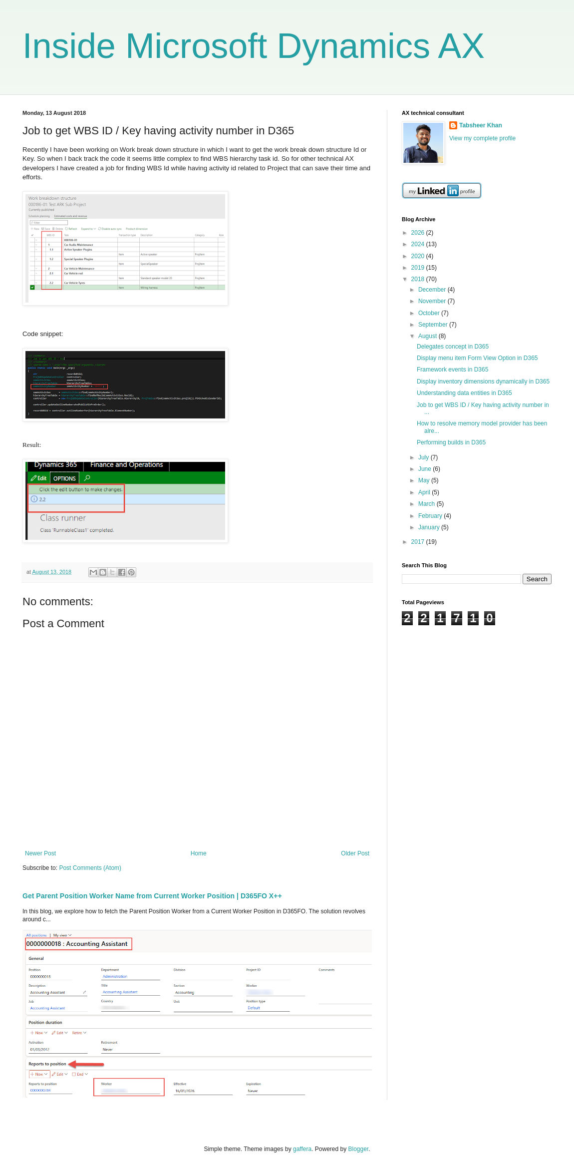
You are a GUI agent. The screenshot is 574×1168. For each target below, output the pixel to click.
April (425, 492)
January (429, 527)
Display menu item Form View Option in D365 (477, 358)
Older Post (355, 853)
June (425, 468)
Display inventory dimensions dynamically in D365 (483, 381)
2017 (418, 541)
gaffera (302, 1149)
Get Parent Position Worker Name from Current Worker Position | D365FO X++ (152, 896)
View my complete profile (482, 138)
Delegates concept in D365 (453, 346)
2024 (418, 244)
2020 (418, 256)
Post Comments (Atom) (90, 867)
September (433, 324)
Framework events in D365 (452, 369)
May (424, 480)
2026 (418, 232)
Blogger (358, 1149)
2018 (418, 279)
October (429, 313)
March (427, 503)
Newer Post (40, 853)
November (433, 301)
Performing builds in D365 (451, 442)
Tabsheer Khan (480, 125)
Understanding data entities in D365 (464, 392)
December (433, 289)
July (424, 457)
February (431, 515)
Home (199, 853)
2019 (418, 267)
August (428, 336)
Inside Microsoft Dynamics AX (253, 45)
